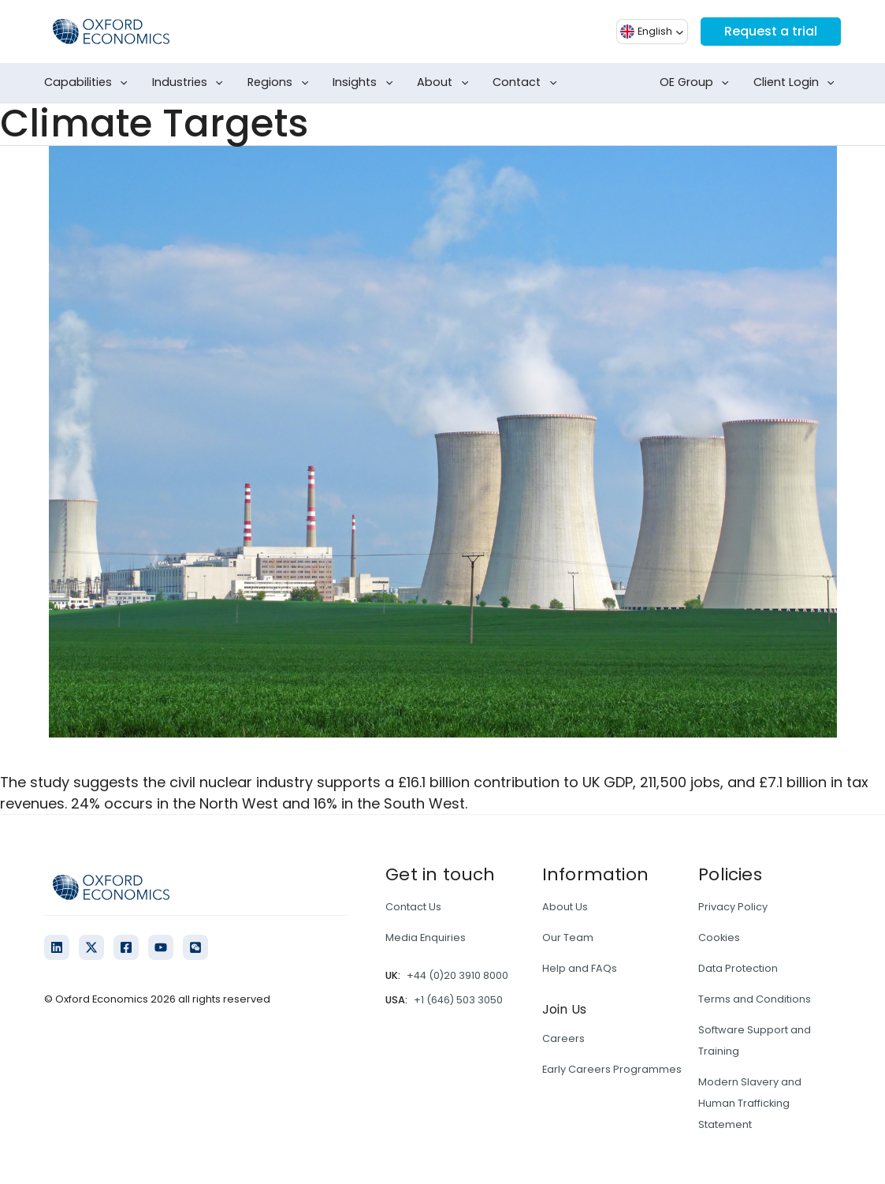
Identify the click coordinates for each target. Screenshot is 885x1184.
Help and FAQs (579, 968)
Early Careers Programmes (612, 1069)
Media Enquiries (425, 937)
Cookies (719, 937)
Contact (528, 83)
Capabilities (89, 83)
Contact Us (413, 906)
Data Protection (738, 968)
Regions (280, 83)
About (445, 83)
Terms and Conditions (754, 999)
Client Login (797, 83)
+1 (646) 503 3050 (458, 1000)
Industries (190, 83)
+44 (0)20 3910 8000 (457, 975)
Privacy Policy (733, 906)
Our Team (567, 937)
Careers (563, 1038)
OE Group (697, 83)
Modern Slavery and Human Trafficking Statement (749, 1103)
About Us (565, 906)
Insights (366, 83)
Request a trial (770, 31)
